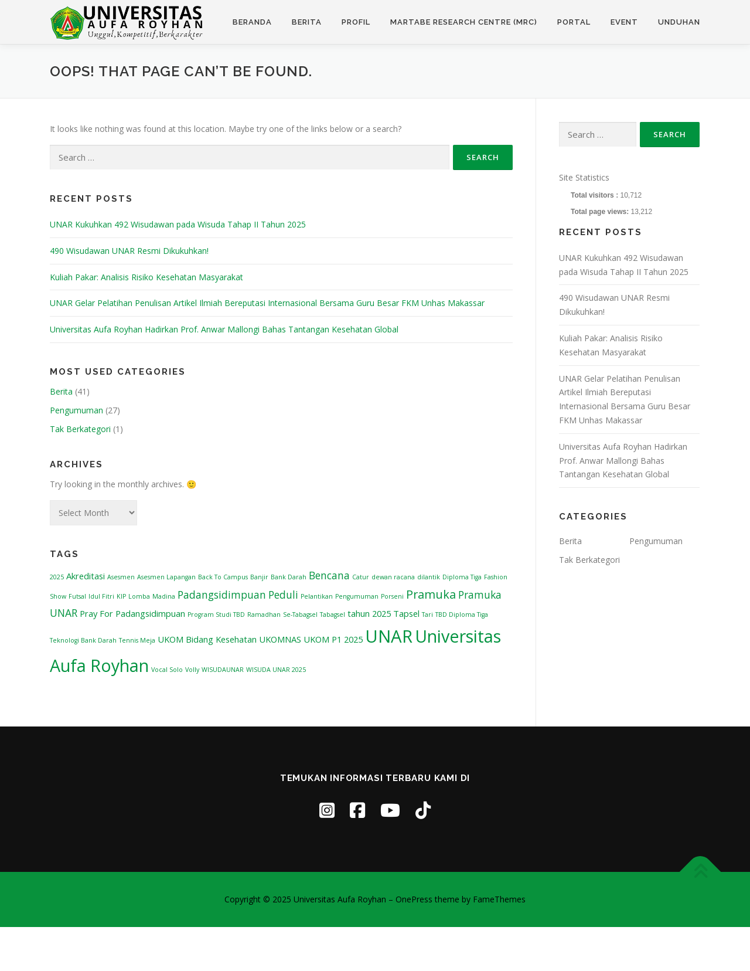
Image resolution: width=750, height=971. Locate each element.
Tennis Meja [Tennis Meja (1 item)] (137, 640)
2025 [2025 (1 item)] (57, 577)
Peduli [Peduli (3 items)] (283, 595)
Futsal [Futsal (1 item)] (77, 596)
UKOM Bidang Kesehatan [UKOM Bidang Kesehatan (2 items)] (207, 639)
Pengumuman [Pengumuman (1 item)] (357, 596)
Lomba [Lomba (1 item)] (139, 596)
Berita (307, 22)
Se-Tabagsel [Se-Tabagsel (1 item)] (300, 614)
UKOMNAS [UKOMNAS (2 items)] (280, 639)
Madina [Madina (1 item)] (163, 596)
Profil (356, 22)
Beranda (252, 22)
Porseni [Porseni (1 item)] (392, 596)
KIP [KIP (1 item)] (121, 596)
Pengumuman (76, 410)
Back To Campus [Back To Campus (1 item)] (223, 577)
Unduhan (679, 22)
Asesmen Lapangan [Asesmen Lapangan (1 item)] (166, 577)
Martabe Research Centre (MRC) (463, 22)
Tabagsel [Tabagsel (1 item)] (332, 614)
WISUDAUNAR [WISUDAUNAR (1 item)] (223, 670)
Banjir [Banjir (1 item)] (259, 577)
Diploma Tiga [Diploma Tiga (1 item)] (462, 577)
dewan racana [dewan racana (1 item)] (393, 577)
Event (624, 22)
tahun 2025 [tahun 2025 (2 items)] (369, 613)
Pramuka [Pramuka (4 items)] (431, 594)
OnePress (414, 899)
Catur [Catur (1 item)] (360, 577)
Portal (574, 22)
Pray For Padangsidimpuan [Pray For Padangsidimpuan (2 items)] (132, 613)
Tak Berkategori (80, 428)
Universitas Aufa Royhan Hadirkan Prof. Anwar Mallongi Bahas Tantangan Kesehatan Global (224, 329)
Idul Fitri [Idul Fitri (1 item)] (101, 596)
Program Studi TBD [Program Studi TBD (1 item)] (216, 614)
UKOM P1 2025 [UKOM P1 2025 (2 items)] (333, 639)
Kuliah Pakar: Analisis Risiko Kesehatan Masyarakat (146, 277)
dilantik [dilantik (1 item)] (428, 577)
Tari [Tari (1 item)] (427, 614)
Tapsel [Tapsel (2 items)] (406, 613)
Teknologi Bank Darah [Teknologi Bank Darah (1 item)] (83, 640)
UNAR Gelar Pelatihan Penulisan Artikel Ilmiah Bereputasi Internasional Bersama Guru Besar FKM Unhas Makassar (267, 302)
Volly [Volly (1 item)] (192, 670)
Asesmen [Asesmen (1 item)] (121, 577)
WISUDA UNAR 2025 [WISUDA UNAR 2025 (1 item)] (276, 670)
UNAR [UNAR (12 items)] (388, 636)
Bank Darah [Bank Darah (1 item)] (288, 577)
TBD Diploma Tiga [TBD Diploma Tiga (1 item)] (461, 614)
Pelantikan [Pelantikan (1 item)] (317, 596)
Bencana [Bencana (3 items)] (329, 575)
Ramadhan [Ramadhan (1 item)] (264, 614)
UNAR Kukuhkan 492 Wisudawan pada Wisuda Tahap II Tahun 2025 (178, 224)
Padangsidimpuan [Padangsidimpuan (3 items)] (222, 595)
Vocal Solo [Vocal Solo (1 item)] (167, 670)
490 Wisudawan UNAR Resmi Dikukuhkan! (129, 250)
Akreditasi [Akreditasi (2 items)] (85, 576)
